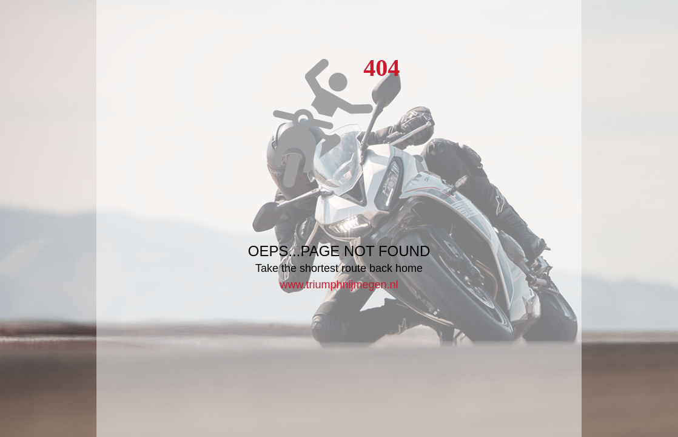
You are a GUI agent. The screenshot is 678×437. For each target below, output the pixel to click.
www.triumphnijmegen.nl (339, 285)
